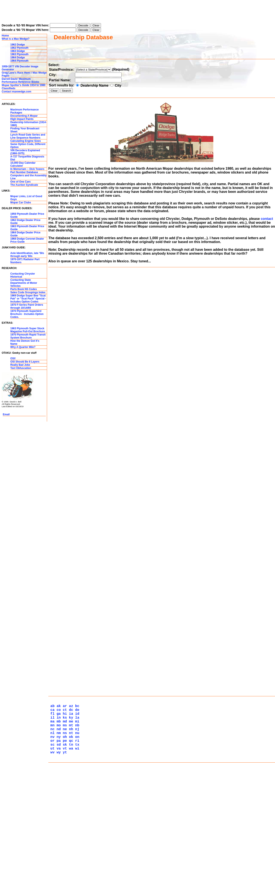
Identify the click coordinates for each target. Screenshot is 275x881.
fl (51, 810)
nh (70, 829)
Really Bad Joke (20, 364)
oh (64, 838)
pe (64, 843)
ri (76, 843)
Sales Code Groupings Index (27, 292)
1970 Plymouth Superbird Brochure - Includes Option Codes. (27, 314)
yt (64, 857)
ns (64, 834)
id (76, 810)
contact (267, 219)
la (76, 815)
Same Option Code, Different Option (27, 146)
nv (51, 838)
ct (64, 805)
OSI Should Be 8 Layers (24, 361)
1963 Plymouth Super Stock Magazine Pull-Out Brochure (27, 330)
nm (58, 834)
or (51, 843)
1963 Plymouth (19, 54)
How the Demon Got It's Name (24, 342)
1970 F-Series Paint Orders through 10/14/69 (26, 306)
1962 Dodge (17, 44)
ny (58, 838)
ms (64, 824)
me (70, 820)
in (58, 815)
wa (70, 853)
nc (51, 829)
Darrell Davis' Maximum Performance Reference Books (20, 80)
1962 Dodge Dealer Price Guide (25, 222)
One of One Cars (20, 181)
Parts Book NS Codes (23, 289)
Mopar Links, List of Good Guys (26, 198)
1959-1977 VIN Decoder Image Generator (20, 68)
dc (70, 805)
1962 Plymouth (19, 47)
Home (5, 35)
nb (76, 824)
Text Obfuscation (20, 368)
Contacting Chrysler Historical (22, 275)
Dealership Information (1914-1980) (28, 124)
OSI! (13, 358)
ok (70, 838)
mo (58, 824)
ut (51, 853)
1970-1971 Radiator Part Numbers (25, 261)
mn (51, 824)
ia (70, 810)
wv (51, 857)
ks (64, 815)
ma (51, 820)
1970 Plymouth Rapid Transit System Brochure (28, 336)
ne (64, 829)
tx (76, 848)
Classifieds (8, 88)
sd (58, 848)
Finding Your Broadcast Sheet (24, 130)
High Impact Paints (22, 119)
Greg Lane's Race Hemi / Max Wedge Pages (24, 74)
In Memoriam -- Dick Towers (27, 169)
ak (58, 801)
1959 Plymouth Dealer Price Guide (27, 215)
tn (70, 848)
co (58, 805)
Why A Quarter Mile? (22, 347)
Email (6, 414)
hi (64, 810)
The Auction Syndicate (24, 184)
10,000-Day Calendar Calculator (22, 164)
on (76, 838)
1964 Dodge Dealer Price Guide (25, 234)
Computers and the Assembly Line (28, 177)
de (76, 805)
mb (58, 820)
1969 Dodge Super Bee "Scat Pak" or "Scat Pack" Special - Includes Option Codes (28, 298)
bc (76, 801)
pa (58, 843)
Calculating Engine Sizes (25, 140)
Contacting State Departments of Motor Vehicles (23, 282)
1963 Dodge (17, 51)
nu (76, 834)
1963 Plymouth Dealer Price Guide (27, 228)
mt (70, 824)
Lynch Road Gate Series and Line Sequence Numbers (27, 136)
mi (76, 820)
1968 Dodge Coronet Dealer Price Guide (27, 240)
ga (58, 810)
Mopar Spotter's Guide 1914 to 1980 (23, 85)
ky (70, 815)
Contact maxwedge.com (16, 91)
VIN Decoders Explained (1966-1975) (25, 152)
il (51, 815)
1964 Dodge (17, 57)
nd (58, 829)
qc (70, 843)
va (58, 853)
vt (64, 853)
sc (51, 848)
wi (76, 853)
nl (51, 834)
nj (76, 829)
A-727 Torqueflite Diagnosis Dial (27, 158)
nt (70, 834)
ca (51, 805)
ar (64, 801)
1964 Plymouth (19, 60)
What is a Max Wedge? (15, 38)
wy (58, 857)
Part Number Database (24, 172)
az (70, 801)
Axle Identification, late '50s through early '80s (27, 255)
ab (51, 801)
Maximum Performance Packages (24, 111)
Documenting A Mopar (24, 115)
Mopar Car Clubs (20, 202)
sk (64, 848)
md (64, 820)
